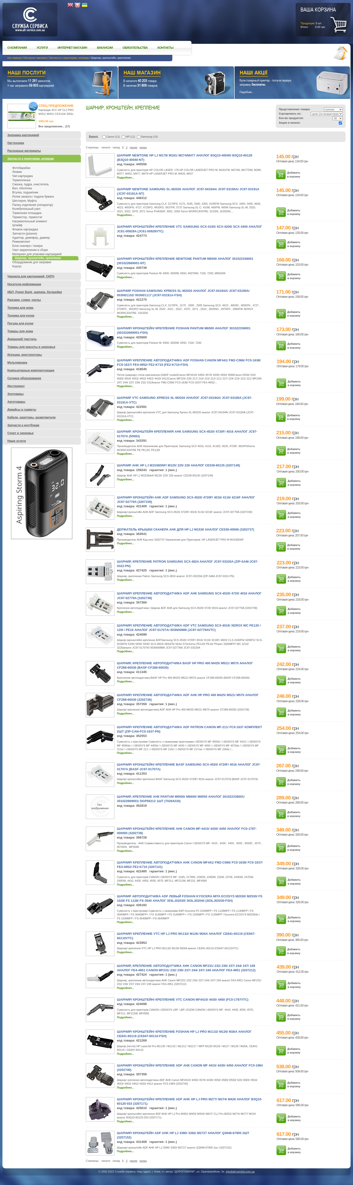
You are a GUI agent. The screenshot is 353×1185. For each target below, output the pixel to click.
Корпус (17, 266)
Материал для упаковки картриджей (37, 254)
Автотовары (16, 401)
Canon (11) (111, 136)
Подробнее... (125, 177)
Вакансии (105, 47)
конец (143, 147)
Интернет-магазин (35, 57)
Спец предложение (56, 105)
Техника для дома (20, 307)
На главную (14, 57)
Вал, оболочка (22, 188)
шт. (318, 17)
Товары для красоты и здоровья (31, 347)
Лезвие (17, 172)
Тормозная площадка (26, 213)
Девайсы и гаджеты (21, 409)
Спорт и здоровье (20, 433)
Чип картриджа (22, 176)
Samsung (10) (147, 136)
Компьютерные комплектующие (30, 370)
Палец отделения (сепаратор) (32, 205)
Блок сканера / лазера (27, 246)
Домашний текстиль (22, 339)
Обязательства (135, 47)
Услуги (42, 47)
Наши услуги (54, 73)
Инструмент (16, 386)
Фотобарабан (21, 168)
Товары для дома (20, 331)
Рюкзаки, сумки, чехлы (24, 300)
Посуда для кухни (20, 323)
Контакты (165, 47)
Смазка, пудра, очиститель (30, 184)
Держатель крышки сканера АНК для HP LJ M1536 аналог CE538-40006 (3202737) (185, 529)
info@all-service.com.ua (240, 1171)
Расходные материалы (24, 151)
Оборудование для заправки (31, 262)
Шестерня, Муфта (24, 200)
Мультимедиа (17, 362)
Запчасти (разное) (24, 233)
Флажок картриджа (25, 229)
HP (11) (128, 136)
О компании (17, 47)
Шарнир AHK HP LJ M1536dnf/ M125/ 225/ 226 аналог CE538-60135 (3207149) (178, 465)
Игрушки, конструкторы (24, 354)
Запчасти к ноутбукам (23, 425)
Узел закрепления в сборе (30, 250)
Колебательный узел (26, 209)
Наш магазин (167, 73)
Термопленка (21, 180)
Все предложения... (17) (54, 126)
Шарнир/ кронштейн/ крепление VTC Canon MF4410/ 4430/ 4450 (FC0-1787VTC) (182, 999)
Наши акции (286, 73)
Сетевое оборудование (24, 378)
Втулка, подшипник (25, 192)
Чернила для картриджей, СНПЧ (30, 276)
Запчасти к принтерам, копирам (69, 57)
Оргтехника (15, 143)
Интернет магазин (72, 47)
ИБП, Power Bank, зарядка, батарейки (34, 292)
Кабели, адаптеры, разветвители (31, 417)
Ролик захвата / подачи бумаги (33, 196)
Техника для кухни (20, 315)
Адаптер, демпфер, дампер (31, 237)
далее (133, 147)
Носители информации (24, 284)
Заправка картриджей (23, 135)
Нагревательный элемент (29, 221)
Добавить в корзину (293, 174)
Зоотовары (15, 394)
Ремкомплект (21, 241)
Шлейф (17, 225)
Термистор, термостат (27, 217)
